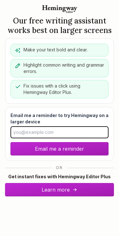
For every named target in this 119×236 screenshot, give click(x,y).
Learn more (59, 190)
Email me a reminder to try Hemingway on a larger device (59, 118)
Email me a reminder (59, 149)
